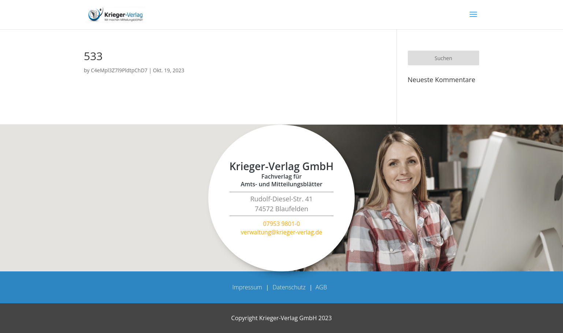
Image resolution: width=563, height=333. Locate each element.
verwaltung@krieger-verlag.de (281, 232)
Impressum (247, 287)
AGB (321, 287)
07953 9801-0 (281, 224)
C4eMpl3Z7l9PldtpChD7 (119, 70)
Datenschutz (289, 287)
